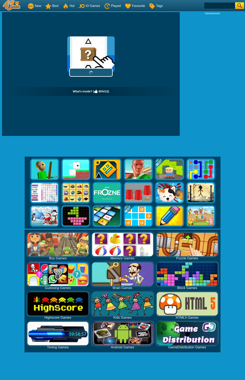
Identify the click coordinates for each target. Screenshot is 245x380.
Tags (156, 6)
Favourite (135, 6)
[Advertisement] (212, 74)
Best (52, 6)
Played (112, 6)
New (34, 6)
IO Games (89, 6)
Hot (68, 6)
